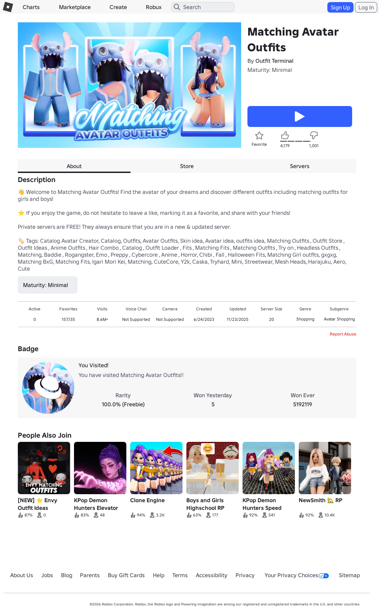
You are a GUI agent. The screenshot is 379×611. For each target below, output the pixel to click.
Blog (66, 575)
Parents (90, 575)
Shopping (305, 319)
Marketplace (75, 6)
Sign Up (340, 7)
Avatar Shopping (339, 319)
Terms (180, 575)
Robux (154, 6)
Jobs (47, 575)
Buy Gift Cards (126, 575)
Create (118, 6)
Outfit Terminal (274, 60)
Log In (366, 7)
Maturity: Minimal (269, 69)
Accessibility (212, 575)
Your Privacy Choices (297, 575)
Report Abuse (343, 334)
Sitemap (349, 575)
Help (158, 575)
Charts (31, 6)
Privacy (245, 575)
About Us (21, 575)
